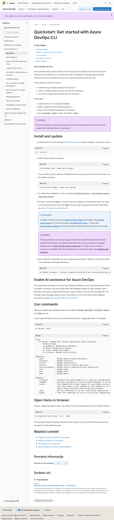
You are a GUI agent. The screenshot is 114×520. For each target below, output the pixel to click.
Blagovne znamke (21, 518)
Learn (36, 24)
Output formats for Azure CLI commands (54, 437)
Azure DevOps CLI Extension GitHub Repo (54, 446)
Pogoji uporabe (7, 518)
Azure (44, 24)
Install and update (42, 49)
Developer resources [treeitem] (11, 37)
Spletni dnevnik (48, 515)
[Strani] (27, 23)
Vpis (110, 3)
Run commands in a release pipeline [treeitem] (15, 91)
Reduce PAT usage (80, 223)
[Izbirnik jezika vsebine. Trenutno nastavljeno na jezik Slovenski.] (7, 510)
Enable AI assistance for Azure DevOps (49, 52)
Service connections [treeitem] (13, 101)
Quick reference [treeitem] (11, 57)
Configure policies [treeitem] (12, 79)
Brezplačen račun (85, 9)
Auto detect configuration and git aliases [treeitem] (16, 73)
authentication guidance (50, 226)
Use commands (41, 55)
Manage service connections (49, 443)
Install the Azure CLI (73, 142)
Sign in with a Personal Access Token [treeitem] (16, 62)
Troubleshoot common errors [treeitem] (16, 105)
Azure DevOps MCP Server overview (64, 298)
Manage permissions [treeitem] (13, 97)
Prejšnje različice (34, 515)
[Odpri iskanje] (105, 3)
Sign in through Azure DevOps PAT (54, 208)
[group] (74, 272)
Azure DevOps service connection (67, 246)
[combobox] (15, 27)
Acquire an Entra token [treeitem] (14, 68)
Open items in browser (43, 58)
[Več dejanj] (109, 24)
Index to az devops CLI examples (50, 440)
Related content (41, 61)
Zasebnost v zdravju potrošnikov (89, 515)
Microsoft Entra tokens (74, 220)
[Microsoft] (4, 3)
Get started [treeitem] (10, 53)
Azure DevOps (54, 24)
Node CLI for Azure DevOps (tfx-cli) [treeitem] (15, 114)
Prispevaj (61, 515)
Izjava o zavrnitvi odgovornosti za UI (14, 515)
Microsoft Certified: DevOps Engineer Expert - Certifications (55, 486)
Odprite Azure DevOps (102, 9)
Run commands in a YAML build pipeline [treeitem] (15, 84)
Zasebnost (69, 515)
